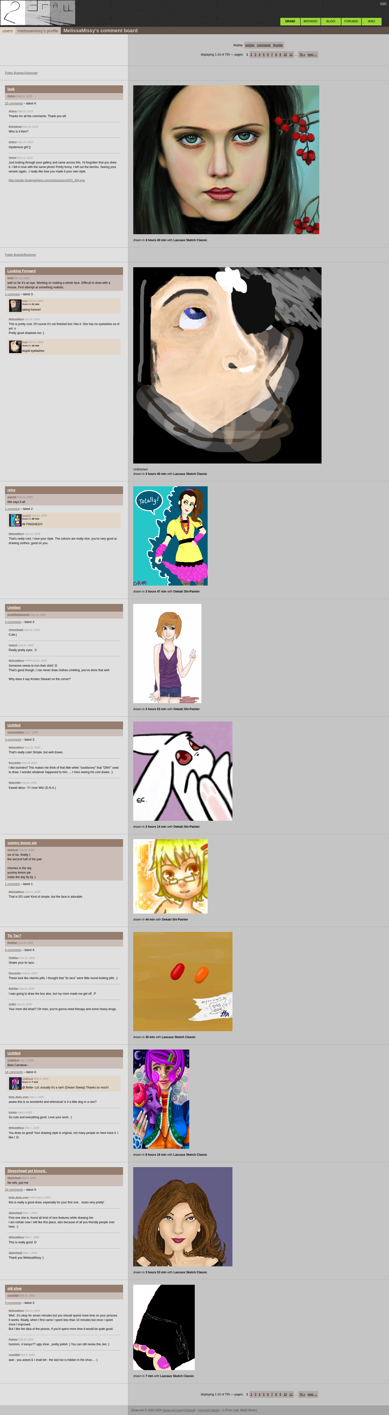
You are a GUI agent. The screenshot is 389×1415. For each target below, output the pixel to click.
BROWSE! (311, 21)
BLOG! (331, 21)
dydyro (11, 96)
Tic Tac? (14, 936)
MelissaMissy (16, 319)
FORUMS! (351, 21)
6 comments (13, 950)
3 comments (13, 622)
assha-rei (12, 849)
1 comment (12, 294)
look (11, 89)
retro (11, 490)
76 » (302, 54)
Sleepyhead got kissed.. (27, 1171)
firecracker (15, 762)
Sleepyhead (14, 1177)
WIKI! (371, 21)
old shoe (14, 1288)
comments (263, 45)
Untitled (13, 608)
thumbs (278, 45)
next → (312, 54)
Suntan (13, 1112)
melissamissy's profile (38, 31)
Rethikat (12, 942)
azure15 (11, 496)
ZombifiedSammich (18, 614)
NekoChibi (14, 782)
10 (285, 54)
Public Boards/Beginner (20, 255)
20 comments (14, 103)
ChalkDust (13, 1060)
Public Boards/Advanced (21, 73)
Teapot (12, 157)
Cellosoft (189, 1410)
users (7, 31)
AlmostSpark (16, 629)
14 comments (14, 1072)
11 (291, 54)
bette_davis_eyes (18, 1096)
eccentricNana (15, 732)
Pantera (13, 1339)
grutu (10, 277)
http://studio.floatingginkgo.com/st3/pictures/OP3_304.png (47, 180)
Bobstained (15, 126)
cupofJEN (13, 1295)
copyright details (209, 1410)
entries (249, 45)
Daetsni (13, 645)
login (383, 3)
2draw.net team (173, 1410)
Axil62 (12, 1004)
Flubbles (13, 957)
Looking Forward (21, 271)
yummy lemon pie (22, 843)
